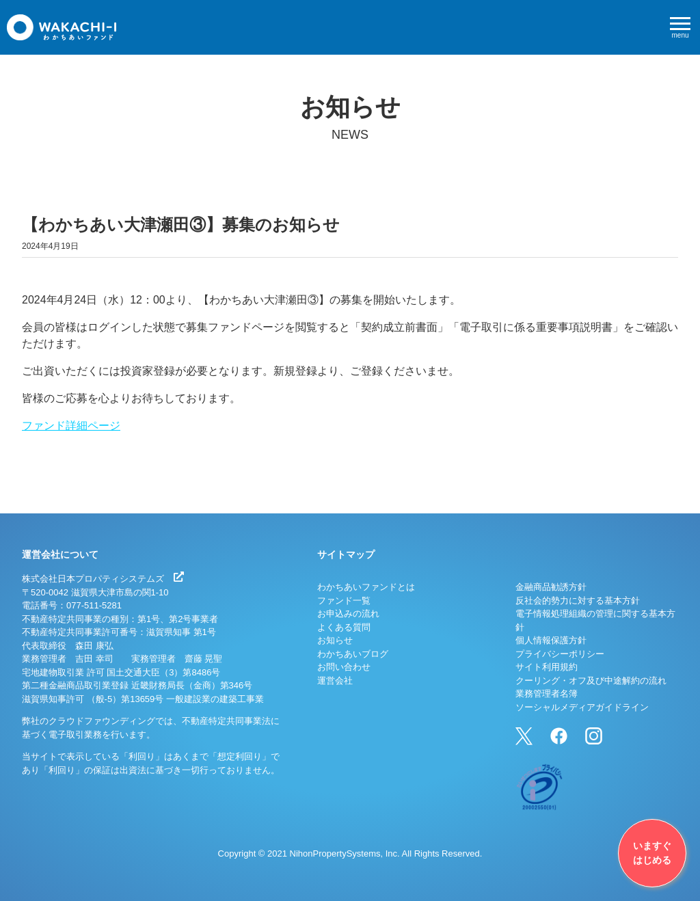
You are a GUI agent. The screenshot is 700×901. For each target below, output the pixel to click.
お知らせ (335, 640)
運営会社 (335, 680)
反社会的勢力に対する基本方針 (577, 600)
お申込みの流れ (348, 613)
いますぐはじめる (652, 852)
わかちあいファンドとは (366, 587)
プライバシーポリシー (559, 654)
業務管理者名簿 (546, 693)
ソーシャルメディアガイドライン (582, 707)
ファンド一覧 (344, 600)
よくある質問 (344, 627)
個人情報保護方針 (551, 640)
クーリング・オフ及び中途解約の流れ (591, 680)
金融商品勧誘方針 (551, 587)
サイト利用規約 (546, 667)
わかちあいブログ (352, 654)
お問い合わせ (344, 667)
